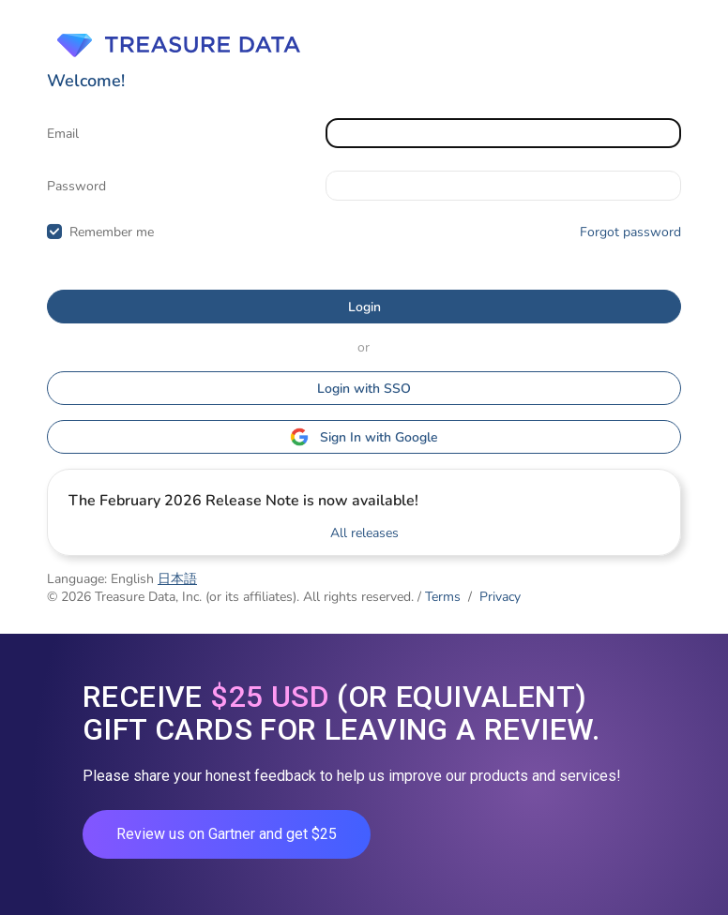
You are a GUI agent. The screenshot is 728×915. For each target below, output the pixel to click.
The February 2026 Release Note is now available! (243, 500)
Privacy (500, 597)
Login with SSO (364, 389)
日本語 (177, 579)
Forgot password (630, 232)
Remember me (111, 232)
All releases (364, 533)
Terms (443, 597)
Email (63, 133)
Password (76, 186)
